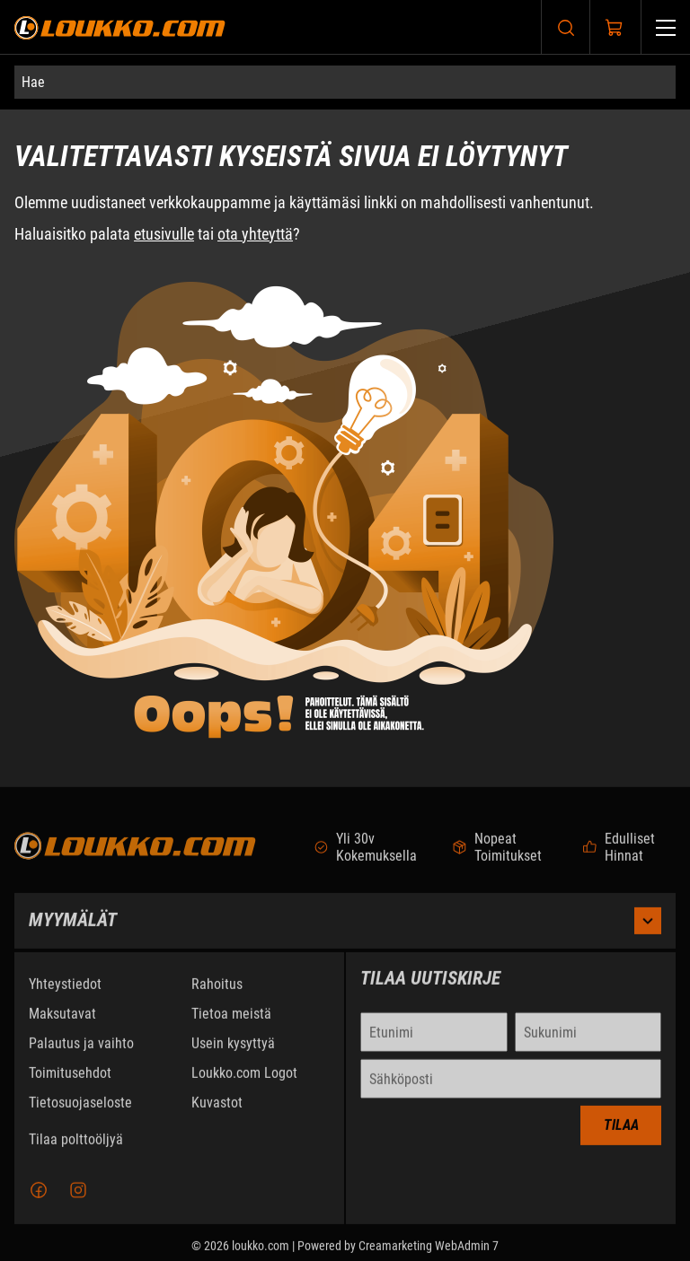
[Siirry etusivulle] (120, 27)
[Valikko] (665, 27)
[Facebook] (38, 1198)
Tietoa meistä (231, 1021)
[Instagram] (78, 1198)
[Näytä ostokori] (614, 28)
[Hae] (345, 82)
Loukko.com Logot (244, 1081)
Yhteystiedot (65, 992)
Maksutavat (62, 1021)
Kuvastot (217, 1110)
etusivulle (164, 233)
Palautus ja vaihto (81, 1051)
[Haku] (566, 27)
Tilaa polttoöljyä (76, 1147)
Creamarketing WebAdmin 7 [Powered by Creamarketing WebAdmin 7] (428, 1254)
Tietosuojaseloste (80, 1110)
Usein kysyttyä (233, 1051)
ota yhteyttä (255, 233)
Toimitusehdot (70, 1081)
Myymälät (345, 928)
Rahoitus (217, 992)
